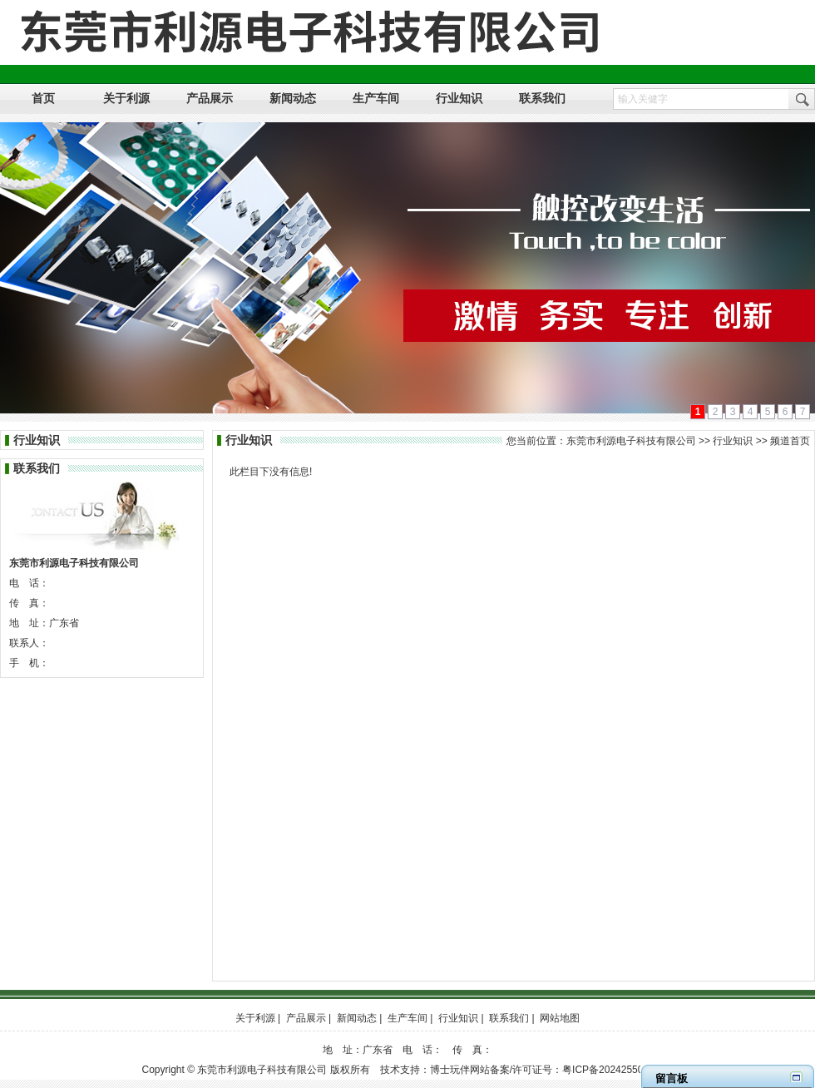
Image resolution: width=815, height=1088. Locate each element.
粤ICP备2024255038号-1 (617, 1070)
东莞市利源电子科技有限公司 (631, 441)
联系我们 (509, 1018)
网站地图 (791, 10)
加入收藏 (734, 10)
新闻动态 (357, 1018)
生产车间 (407, 1018)
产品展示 (306, 1018)
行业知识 (733, 441)
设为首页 (678, 10)
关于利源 (255, 1018)
